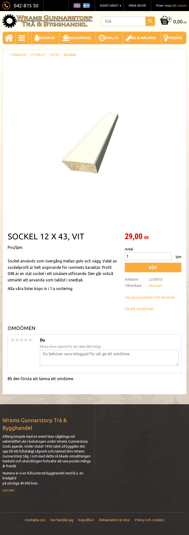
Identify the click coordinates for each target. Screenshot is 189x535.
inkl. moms (179, 5)
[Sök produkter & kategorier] (128, 21)
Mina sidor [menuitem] (137, 5)
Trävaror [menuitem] (45, 38)
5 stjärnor (30, 340)
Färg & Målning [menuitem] (141, 38)
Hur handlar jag (61, 520)
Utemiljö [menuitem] (109, 38)
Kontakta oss (35, 520)
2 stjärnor (17, 340)
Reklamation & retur (114, 520)
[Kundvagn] (172, 22)
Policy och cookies (149, 520)
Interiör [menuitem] (173, 38)
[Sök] (150, 21)
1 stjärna (12, 340)
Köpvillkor (86, 520)
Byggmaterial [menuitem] (77, 38)
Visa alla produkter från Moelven (150, 297)
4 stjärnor (26, 340)
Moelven (155, 286)
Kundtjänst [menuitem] (109, 5)
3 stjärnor (21, 340)
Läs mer (8, 490)
